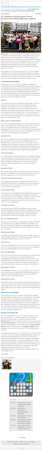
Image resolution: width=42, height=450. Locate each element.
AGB (28, 441)
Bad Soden (9, 9)
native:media (22, 448)
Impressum (9, 441)
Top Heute (12, 399)
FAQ (25, 441)
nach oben (22, 437)
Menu (5, 6)
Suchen (8, 6)
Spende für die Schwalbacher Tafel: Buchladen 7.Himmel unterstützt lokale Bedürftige (24, 421)
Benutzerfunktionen (12, 6)
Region (3, 9)
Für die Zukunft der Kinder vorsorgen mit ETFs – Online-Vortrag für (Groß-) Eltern (24, 427)
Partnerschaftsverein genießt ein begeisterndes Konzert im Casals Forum (24, 404)
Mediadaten (32, 441)
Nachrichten (16, 9)
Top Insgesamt (23, 399)
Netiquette (21, 441)
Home (1, 6)
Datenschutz (15, 441)
